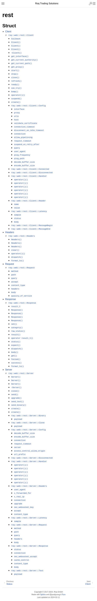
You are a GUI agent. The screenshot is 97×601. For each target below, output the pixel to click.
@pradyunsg (55, 595)
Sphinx (43, 595)
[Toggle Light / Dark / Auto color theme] (90, 3)
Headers (9, 232)
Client (8, 31)
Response (10, 299)
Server (8, 369)
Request (9, 264)
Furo (64, 595)
